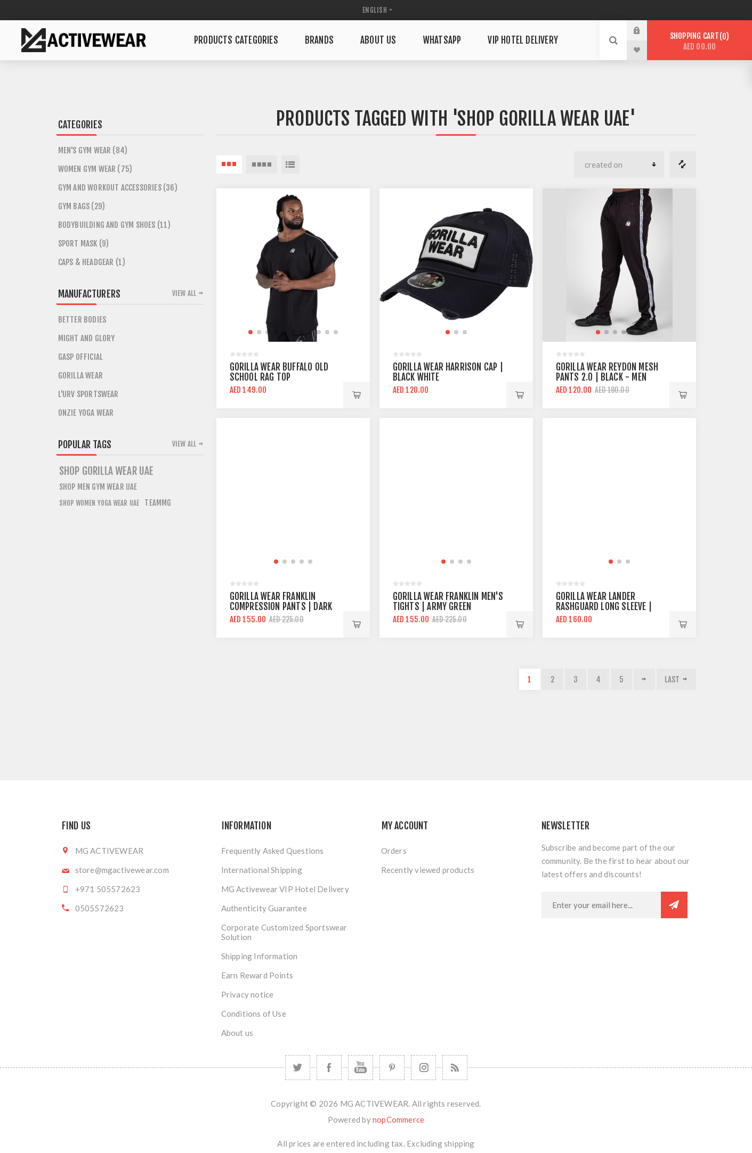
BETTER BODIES (82, 320)
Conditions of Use (253, 1013)
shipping (459, 1143)
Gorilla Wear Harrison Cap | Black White (448, 372)
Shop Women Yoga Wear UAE (99, 503)
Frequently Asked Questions (272, 850)
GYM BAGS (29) (82, 206)
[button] (250, 332)
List (290, 164)
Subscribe (674, 905)
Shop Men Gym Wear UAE (98, 487)
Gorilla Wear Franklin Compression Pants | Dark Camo (281, 606)
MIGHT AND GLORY (86, 338)
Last (672, 679)
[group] (293, 265)
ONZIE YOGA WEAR (86, 413)
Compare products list (682, 164)
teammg (157, 503)
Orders (394, 850)
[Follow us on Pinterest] (392, 1067)
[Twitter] (297, 1067)
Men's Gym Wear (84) (93, 150)
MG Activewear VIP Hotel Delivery (285, 889)
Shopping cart (699, 41)
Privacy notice (247, 994)
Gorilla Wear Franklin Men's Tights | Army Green (448, 601)
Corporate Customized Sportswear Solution (284, 932)
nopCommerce (398, 1119)
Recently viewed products (428, 870)
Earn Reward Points (257, 975)
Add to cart (356, 395)
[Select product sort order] (619, 164)
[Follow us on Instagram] (423, 1067)
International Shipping (261, 870)
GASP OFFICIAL (80, 357)
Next (644, 679)
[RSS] (454, 1067)
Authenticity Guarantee (264, 908)
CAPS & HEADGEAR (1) (92, 262)
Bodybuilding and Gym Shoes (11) (114, 225)
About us (237, 1032)
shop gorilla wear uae (106, 471)
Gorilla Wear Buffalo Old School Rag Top (279, 372)
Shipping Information (259, 956)
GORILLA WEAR (80, 375)
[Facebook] (329, 1067)
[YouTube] (360, 1067)
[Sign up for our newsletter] (601, 905)
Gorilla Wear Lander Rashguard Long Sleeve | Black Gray (604, 606)
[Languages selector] (376, 10)
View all (184, 293)
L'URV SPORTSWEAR (88, 394)
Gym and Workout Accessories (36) (117, 188)
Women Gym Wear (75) (95, 169)
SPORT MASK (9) (83, 243)
